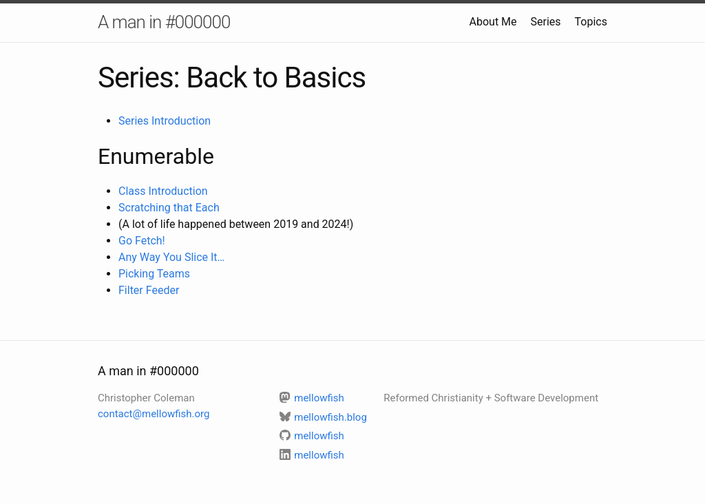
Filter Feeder (148, 290)
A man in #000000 (164, 22)
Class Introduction (163, 191)
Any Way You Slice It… (171, 257)
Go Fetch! (141, 240)
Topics (591, 21)
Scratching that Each (169, 207)
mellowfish (312, 398)
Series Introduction (164, 120)
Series (546, 21)
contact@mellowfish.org (153, 414)
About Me (493, 21)
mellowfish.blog (323, 417)
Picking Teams (154, 273)
